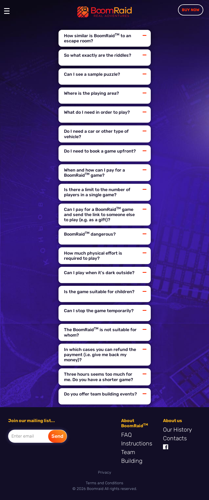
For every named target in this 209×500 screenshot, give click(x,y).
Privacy (104, 472)
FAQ (126, 434)
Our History (177, 429)
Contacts (175, 438)
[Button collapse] (144, 35)
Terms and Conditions (104, 483)
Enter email (22, 436)
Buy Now (190, 10)
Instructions (136, 443)
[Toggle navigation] (8, 13)
